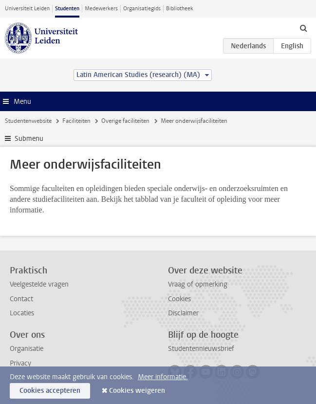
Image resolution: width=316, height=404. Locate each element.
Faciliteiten (76, 121)
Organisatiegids (142, 8)
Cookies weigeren (137, 390)
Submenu (29, 138)
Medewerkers (101, 8)
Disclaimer (183, 313)
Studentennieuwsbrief (201, 348)
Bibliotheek (179, 8)
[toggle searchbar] (303, 28)
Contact (21, 299)
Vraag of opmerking (197, 284)
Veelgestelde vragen (39, 284)
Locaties (22, 313)
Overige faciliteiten (125, 121)
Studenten (67, 8)
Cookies (179, 299)
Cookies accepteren (49, 390)
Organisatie (26, 348)
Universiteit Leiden (27, 8)
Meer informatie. (163, 377)
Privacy (20, 363)
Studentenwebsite (28, 121)
